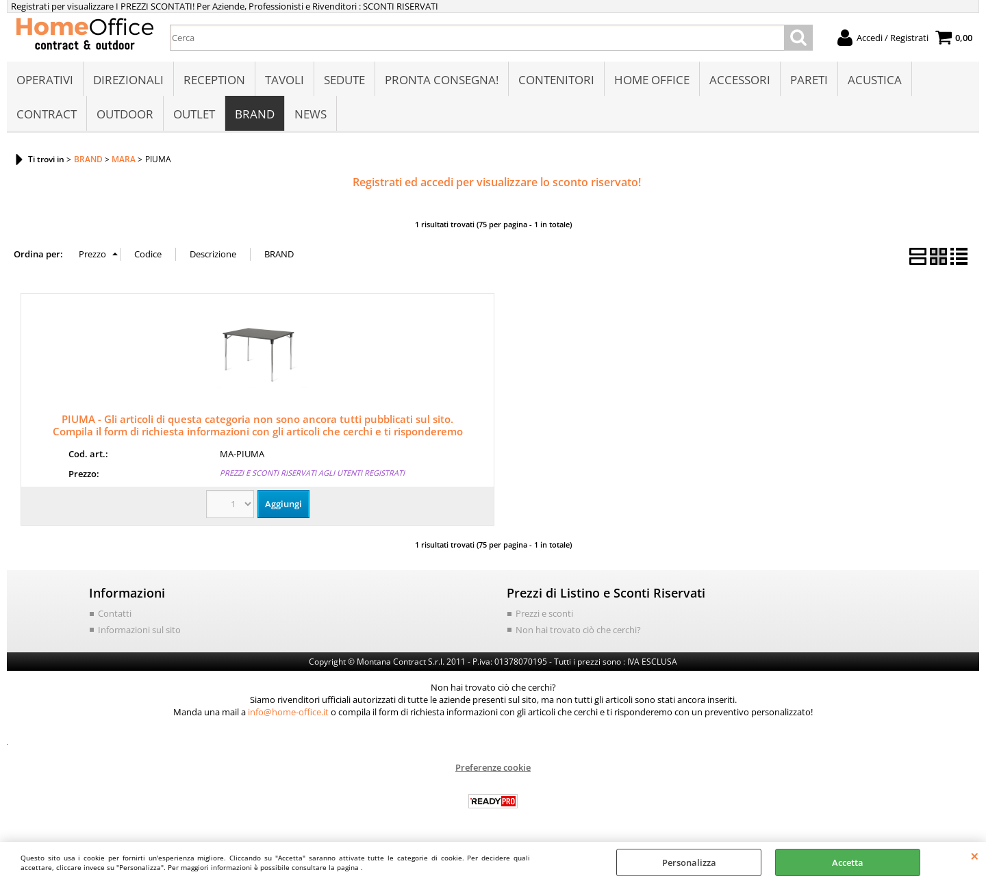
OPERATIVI (44, 80)
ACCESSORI (739, 80)
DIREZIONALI (128, 80)
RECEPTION (214, 80)
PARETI (809, 80)
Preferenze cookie (493, 767)
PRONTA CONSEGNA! (441, 80)
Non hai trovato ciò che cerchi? (578, 630)
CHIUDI (974, 855)
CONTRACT (46, 114)
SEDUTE (344, 80)
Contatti (114, 613)
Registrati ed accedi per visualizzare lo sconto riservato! (497, 182)
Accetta (847, 862)
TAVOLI (284, 80)
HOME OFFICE (652, 80)
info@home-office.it (288, 712)
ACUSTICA (875, 80)
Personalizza (689, 862)
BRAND (255, 114)
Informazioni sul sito (139, 630)
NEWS (310, 114)
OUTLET (194, 114)
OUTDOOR (125, 114)
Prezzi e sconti (544, 613)
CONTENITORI (556, 80)
